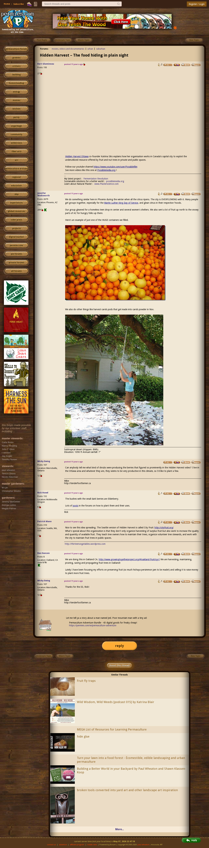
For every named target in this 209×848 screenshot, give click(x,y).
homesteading (16, 83)
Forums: (44, 49)
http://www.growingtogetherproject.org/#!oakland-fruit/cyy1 (129, 559)
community (16, 134)
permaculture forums (16, 49)
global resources (16, 211)
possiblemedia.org (115, 181)
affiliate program (77, 845)
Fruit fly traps (86, 680)
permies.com (16, 245)
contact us (51, 845)
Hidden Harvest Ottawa (76, 156)
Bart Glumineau (45, 64)
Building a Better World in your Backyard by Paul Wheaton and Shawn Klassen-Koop (131, 770)
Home (7, 4)
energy (16, 92)
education (16, 186)
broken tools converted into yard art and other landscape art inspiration (127, 790)
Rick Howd (42, 492)
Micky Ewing (43, 461)
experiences (16, 203)
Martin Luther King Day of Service (121, 203)
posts (75, 505)
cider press (16, 220)
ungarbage (16, 126)
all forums (16, 271)
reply (119, 646)
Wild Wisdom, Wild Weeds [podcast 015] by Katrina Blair (115, 702)
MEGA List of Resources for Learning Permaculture (112, 729)
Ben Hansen (43, 553)
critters (16, 66)
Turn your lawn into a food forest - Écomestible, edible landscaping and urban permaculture (131, 759)
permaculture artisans (16, 169)
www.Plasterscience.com (106, 184)
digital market (16, 237)
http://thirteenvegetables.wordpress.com (85, 544)
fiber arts (16, 151)
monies (16, 100)
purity (16, 117)
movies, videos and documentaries (68, 49)
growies (16, 58)
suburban (100, 49)
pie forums (16, 254)
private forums (16, 262)
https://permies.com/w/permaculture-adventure (92, 625)
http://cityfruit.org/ (164, 527)
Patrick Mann (44, 521)
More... (119, 829)
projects (16, 228)
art (16, 160)
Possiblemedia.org (106, 170)
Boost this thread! (119, 665)
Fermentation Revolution (95, 178)
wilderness (16, 143)
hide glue (83, 736)
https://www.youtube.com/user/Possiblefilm (115, 166)
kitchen (16, 109)
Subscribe (18, 4)
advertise (63, 845)
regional (16, 177)
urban (90, 49)
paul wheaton (143, 845)
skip (16, 194)
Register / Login (197, 4)
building (16, 75)
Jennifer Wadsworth (43, 194)
